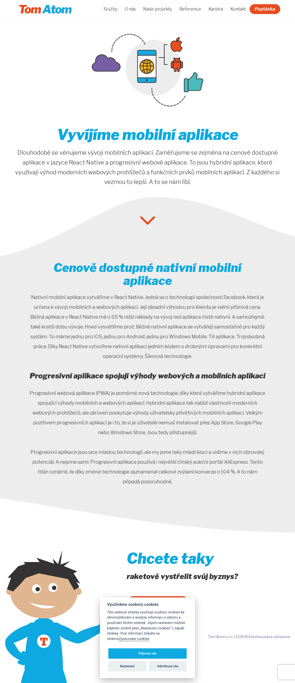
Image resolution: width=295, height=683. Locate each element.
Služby (110, 9)
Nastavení (127, 666)
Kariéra (216, 9)
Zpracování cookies (134, 639)
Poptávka (265, 9)
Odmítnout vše (167, 666)
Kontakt (238, 9)
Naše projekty (157, 9)
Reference (190, 9)
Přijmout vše (147, 653)
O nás (130, 9)
